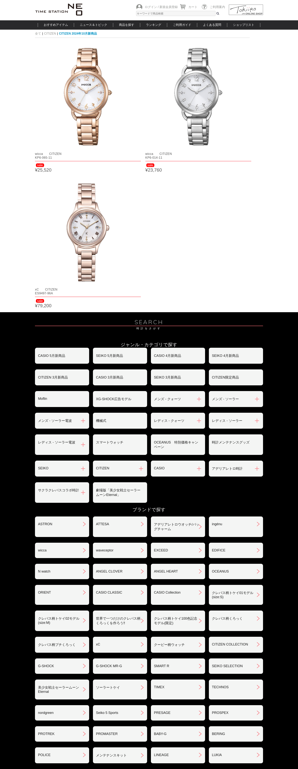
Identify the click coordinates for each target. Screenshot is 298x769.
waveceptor (104, 363)
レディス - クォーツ (169, 233)
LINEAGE (161, 567)
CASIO (159, 281)
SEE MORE (148, 615)
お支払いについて (129, 662)
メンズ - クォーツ (167, 212)
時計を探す (148, 724)
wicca (42, 363)
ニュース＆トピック (93, 24)
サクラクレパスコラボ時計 (58, 303)
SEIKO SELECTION (227, 479)
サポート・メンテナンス (57, 702)
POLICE (44, 567)
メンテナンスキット (111, 568)
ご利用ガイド (182, 24)
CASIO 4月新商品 (167, 168)
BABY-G (160, 546)
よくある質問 (212, 24)
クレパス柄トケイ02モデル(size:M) (58, 433)
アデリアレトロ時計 (227, 281)
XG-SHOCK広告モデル (113, 212)
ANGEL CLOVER (109, 384)
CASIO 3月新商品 (109, 190)
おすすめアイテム (56, 24)
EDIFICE (218, 363)
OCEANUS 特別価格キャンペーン (176, 257)
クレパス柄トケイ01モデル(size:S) (232, 408)
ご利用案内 (217, 7)
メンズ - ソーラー (225, 212)
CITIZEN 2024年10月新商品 (78, 33)
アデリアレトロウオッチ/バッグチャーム (176, 339)
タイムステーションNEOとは (236, 724)
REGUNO (45, 589)
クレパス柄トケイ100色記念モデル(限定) (175, 433)
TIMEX (159, 500)
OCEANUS (220, 384)
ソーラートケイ (108, 500)
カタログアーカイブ (208, 702)
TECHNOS (220, 500)
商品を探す (126, 24)
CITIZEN (50, 33)
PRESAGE (162, 525)
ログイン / (152, 7)
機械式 (101, 233)
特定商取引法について (132, 682)
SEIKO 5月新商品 (109, 168)
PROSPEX (220, 525)
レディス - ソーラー (227, 233)
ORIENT (44, 405)
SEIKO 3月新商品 (167, 190)
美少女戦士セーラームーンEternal (58, 502)
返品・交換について (208, 662)
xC (98, 457)
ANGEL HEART (166, 384)
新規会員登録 (168, 7)
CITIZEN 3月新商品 (53, 190)
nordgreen (46, 525)
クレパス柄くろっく (227, 431)
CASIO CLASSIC (109, 405)
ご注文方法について (53, 662)
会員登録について (51, 682)
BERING (218, 546)
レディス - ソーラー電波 (56, 255)
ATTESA (102, 337)
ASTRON (45, 337)
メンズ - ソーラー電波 (55, 233)
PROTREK (46, 546)
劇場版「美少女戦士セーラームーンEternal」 (118, 305)
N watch (44, 384)
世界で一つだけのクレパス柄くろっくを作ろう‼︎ (118, 433)
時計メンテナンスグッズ (231, 255)
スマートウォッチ (109, 255)
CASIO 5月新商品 (51, 168)
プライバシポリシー (208, 682)
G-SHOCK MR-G (109, 479)
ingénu (217, 337)
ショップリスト (243, 24)
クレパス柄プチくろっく (57, 457)
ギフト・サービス (129, 702)
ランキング (153, 24)
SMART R (161, 479)
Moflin (42, 211)
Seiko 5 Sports (107, 525)
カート (192, 7)
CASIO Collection (167, 405)
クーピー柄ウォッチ (169, 457)
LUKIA (217, 567)
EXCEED (161, 363)
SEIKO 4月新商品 (225, 168)
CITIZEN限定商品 (225, 190)
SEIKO (43, 281)
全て (38, 33)
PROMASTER (107, 546)
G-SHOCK (46, 479)
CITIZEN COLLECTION (230, 457)
